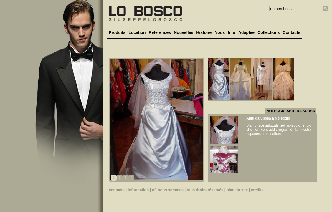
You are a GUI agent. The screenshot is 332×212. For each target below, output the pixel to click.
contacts (116, 190)
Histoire (204, 32)
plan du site (237, 190)
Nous (219, 32)
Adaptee (246, 32)
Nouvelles (183, 32)
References (159, 32)
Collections (268, 32)
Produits (117, 32)
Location (137, 32)
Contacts (291, 32)
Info (231, 32)
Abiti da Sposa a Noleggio (268, 118)
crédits (257, 190)
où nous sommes (168, 190)
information (138, 190)
